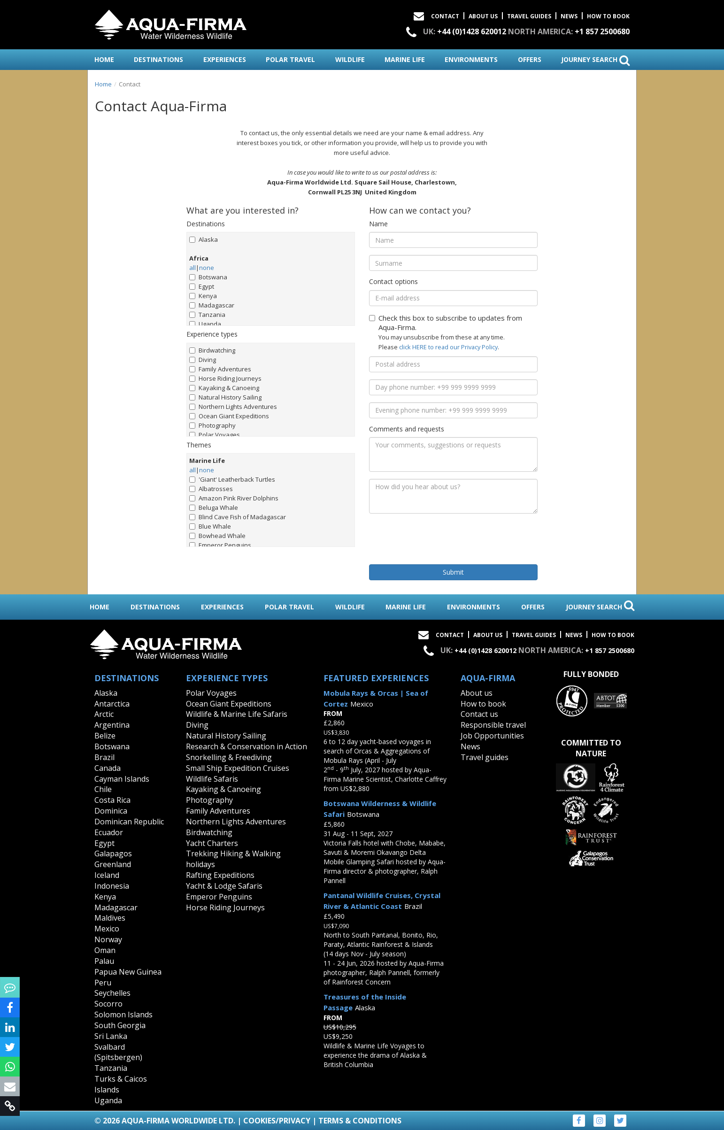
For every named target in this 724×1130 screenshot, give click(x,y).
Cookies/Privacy (276, 1120)
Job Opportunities (492, 735)
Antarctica (112, 704)
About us (477, 693)
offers (529, 59)
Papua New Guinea (128, 972)
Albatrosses (211, 488)
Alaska (203, 239)
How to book (608, 16)
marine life (405, 59)
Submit (453, 572)
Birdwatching (212, 350)
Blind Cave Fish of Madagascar (237, 517)
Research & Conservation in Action (246, 746)
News (569, 16)
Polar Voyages (214, 434)
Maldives (109, 918)
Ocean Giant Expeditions (229, 416)
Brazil (104, 757)
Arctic (104, 714)
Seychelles (112, 993)
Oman (105, 950)
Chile (103, 789)
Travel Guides (529, 16)
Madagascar (211, 305)
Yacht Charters (212, 843)
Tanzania (207, 314)
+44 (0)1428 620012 (471, 31)
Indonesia (111, 886)
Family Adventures (220, 369)
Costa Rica (112, 800)
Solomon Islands (123, 1014)
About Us (483, 16)
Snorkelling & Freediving (229, 757)
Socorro (108, 1004)
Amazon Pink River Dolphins (233, 498)
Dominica (110, 811)
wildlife (350, 59)
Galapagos (113, 853)
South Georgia (120, 1025)
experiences (224, 59)
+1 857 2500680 (602, 31)
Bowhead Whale (217, 535)
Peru (102, 982)
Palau (104, 961)
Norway (108, 939)
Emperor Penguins (220, 545)
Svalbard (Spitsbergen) (118, 1052)
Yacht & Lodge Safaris (224, 886)
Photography (212, 425)
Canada (107, 768)
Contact (445, 16)
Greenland (112, 864)
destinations (158, 59)
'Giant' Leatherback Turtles (232, 479)
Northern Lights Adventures (233, 406)
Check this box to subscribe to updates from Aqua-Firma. (445, 322)
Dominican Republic (129, 821)
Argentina (112, 725)
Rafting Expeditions (220, 875)
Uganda (205, 324)
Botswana (208, 277)
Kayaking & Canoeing (224, 388)
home (104, 59)
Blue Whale (210, 526)
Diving (202, 359)
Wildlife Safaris (212, 779)
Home (103, 84)
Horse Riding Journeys (225, 378)
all (192, 267)
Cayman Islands (121, 779)
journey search (595, 60)
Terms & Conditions (359, 1120)
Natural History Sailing (225, 397)
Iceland (106, 875)
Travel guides (484, 757)
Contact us (479, 714)
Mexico (106, 928)
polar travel (290, 59)
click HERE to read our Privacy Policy (448, 347)
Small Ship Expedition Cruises (237, 768)
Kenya (203, 296)
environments (471, 59)
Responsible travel (493, 725)
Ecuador (108, 832)
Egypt (201, 286)
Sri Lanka (110, 1036)
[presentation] (440, 539)
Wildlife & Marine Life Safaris (236, 714)
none (206, 267)
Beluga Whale (213, 507)
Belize (105, 735)
